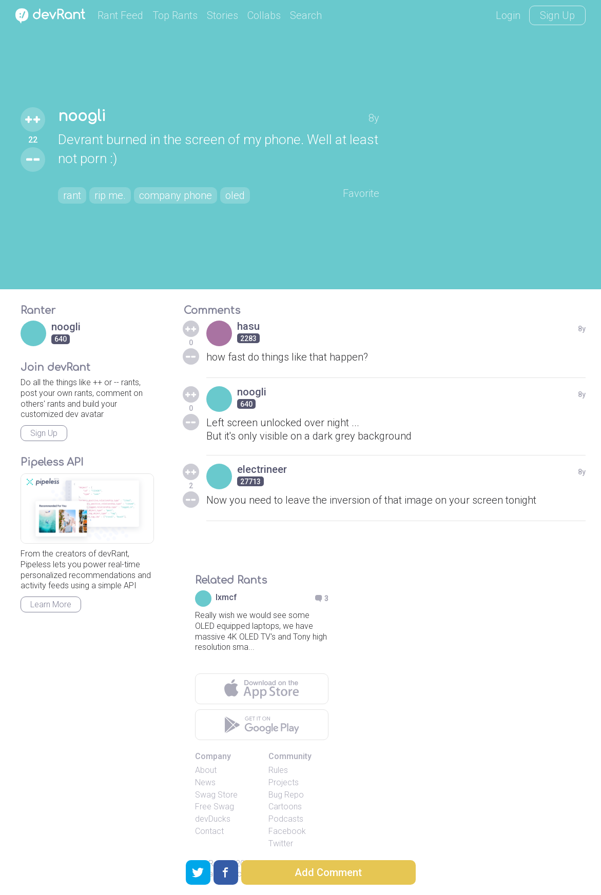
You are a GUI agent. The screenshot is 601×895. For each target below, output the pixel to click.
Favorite (361, 193)
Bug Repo (286, 795)
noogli (82, 116)
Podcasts (285, 819)
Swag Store (216, 795)
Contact (209, 831)
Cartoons (285, 806)
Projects (283, 782)
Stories (222, 15)
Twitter (280, 843)
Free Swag (214, 806)
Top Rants (175, 15)
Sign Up (557, 15)
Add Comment (328, 872)
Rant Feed (120, 15)
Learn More (50, 604)
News (205, 782)
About (206, 770)
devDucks (212, 819)
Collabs (264, 15)
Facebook (287, 831)
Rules (278, 770)
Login (508, 15)
